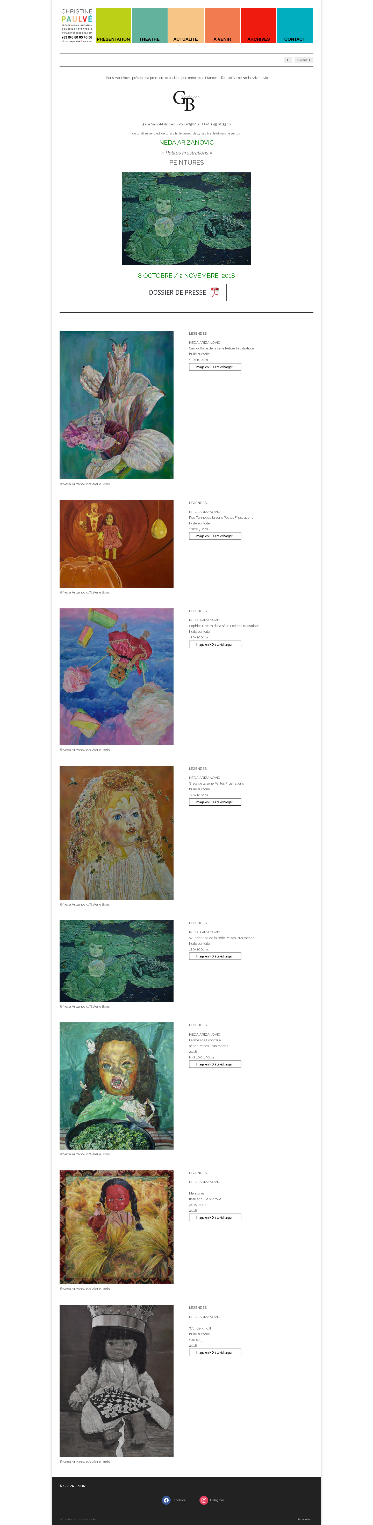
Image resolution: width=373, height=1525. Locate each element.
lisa (94, 1519)
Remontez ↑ (305, 1519)
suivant (304, 60)
